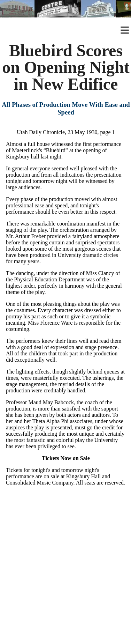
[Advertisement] (65, 562)
